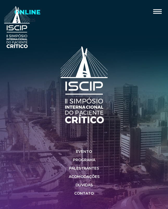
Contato (84, 193)
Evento (84, 151)
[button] (157, 11)
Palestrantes (84, 168)
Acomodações (84, 176)
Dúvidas (84, 185)
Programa (84, 160)
